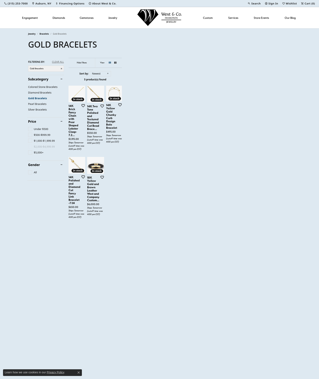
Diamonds (59, 17)
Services (233, 17)
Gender (34, 164)
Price (32, 121)
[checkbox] (38, 129)
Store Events (261, 17)
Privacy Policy (55, 372)
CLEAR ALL (58, 62)
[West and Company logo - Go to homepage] (159, 17)
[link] (16, 3)
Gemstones (87, 17)
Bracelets (44, 33)
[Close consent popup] (78, 372)
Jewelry (112, 17)
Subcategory (38, 79)
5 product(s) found (180, 79)
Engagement (30, 17)
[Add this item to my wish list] (138, 162)
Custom (208, 17)
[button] (254, 3)
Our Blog (290, 17)
